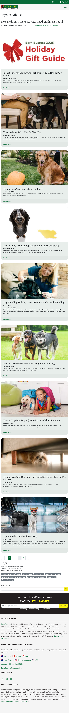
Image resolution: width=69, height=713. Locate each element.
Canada (18, 656)
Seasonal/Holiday (20, 577)
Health (18, 574)
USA (36, 660)
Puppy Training (39, 574)
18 (23, 558)
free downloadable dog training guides (48, 25)
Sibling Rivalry (51, 577)
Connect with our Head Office (12, 664)
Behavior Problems (7, 577)
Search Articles (5, 585)
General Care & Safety (8, 574)
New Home (30, 577)
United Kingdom (24, 660)
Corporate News (41, 577)
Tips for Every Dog (7, 580)
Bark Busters (6, 624)
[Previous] (3, 558)
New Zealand (9, 660)
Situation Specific (27, 574)
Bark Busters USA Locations (11, 668)
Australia (7, 656)
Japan (27, 656)
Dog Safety (57, 574)
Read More (6, 88)
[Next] (27, 558)
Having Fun (48, 574)
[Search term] (32, 589)
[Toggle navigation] (65, 6)
